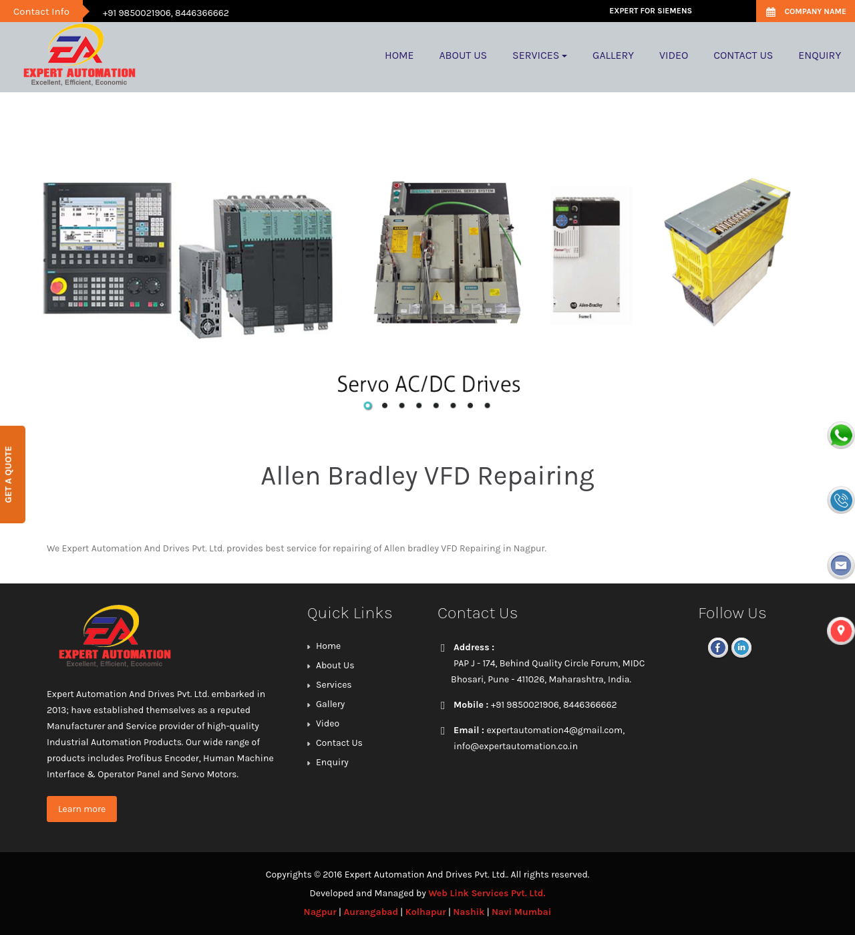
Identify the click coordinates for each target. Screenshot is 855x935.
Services (334, 684)
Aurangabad (370, 912)
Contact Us (339, 743)
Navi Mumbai (521, 912)
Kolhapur (425, 912)
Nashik (468, 912)
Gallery (330, 704)
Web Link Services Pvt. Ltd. (486, 893)
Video (327, 723)
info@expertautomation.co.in (516, 746)
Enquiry (332, 762)
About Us (335, 665)
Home (328, 646)
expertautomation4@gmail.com (554, 730)
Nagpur (320, 912)
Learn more (82, 809)
